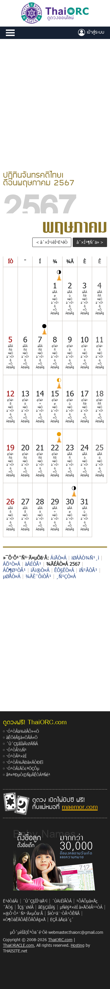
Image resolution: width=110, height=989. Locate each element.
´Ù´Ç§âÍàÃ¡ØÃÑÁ (22, 743)
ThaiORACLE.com (18, 945)
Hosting (77, 945)
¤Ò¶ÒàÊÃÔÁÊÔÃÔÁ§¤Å (24, 919)
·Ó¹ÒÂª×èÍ (16, 756)
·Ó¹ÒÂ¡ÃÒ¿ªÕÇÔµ (22, 768)
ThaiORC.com (60, 939)
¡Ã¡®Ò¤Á (40, 570)
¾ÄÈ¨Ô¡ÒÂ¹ (38, 576)
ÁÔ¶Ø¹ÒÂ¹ (14, 570)
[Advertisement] (55, 103)
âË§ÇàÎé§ (46, 907)
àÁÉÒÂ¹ (33, 564)
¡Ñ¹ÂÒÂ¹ (88, 570)
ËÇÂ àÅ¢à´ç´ (62, 919)
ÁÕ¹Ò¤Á (11, 564)
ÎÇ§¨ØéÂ (25, 907)
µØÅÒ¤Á (12, 576)
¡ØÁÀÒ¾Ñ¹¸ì (85, 558)
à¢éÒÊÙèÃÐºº (91, 32)
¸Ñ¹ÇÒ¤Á (66, 576)
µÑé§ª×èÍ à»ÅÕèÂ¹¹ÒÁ (81, 907)
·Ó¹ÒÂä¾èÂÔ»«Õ (22, 731)
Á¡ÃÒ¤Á (58, 558)
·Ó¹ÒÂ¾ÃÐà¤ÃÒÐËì (24, 762)
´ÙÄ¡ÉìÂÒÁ (62, 901)
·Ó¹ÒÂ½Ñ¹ (16, 750)
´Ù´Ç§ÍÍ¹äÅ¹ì (35, 901)
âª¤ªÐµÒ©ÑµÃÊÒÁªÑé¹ (28, 774)
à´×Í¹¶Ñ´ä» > (90, 242)
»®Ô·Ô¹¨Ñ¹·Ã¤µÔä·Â (23, 913)
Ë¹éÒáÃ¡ (10, 901)
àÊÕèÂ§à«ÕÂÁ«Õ (22, 737)
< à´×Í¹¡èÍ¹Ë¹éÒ (51, 242)
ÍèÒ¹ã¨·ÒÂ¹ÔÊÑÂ (63, 913)
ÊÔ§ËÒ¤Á (64, 570)
